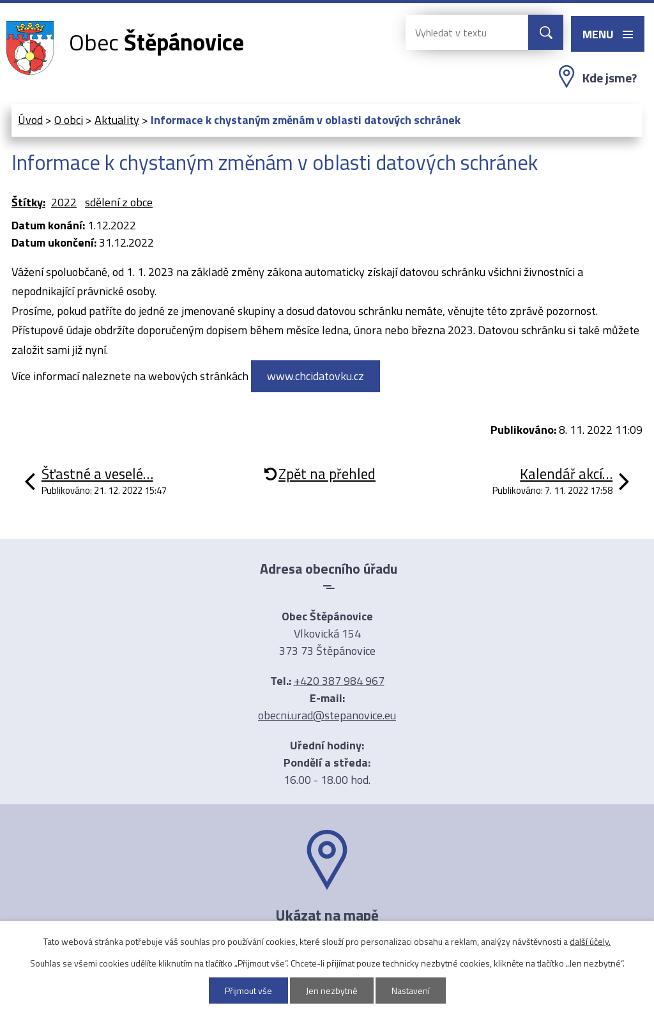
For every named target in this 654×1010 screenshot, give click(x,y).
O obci (68, 119)
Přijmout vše (248, 990)
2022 (64, 202)
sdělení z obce (119, 202)
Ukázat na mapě (327, 914)
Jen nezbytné (332, 990)
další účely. (590, 941)
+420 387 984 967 (339, 680)
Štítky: (28, 202)
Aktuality (117, 119)
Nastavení (411, 990)
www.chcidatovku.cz (315, 376)
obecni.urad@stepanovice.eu (327, 715)
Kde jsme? (609, 78)
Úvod (30, 119)
